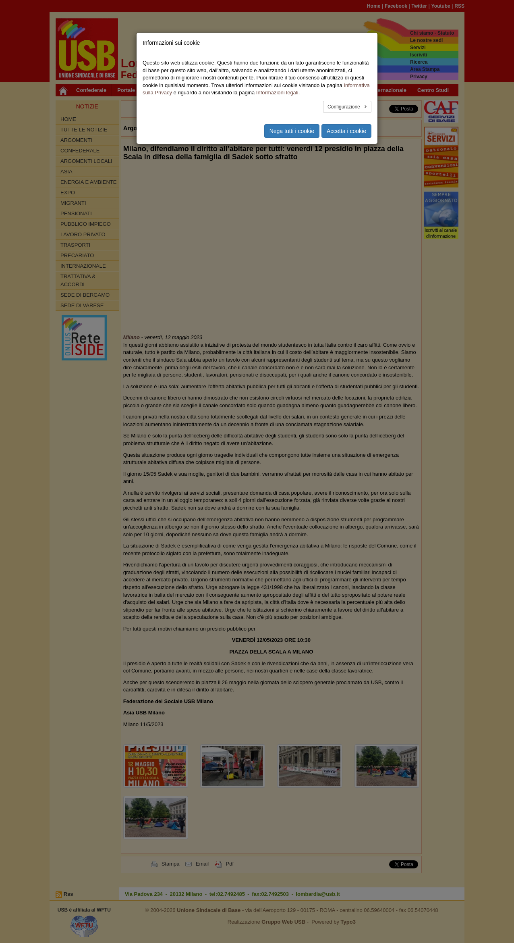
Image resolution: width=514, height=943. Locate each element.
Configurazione (344, 107)
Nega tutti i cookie (291, 131)
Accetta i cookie (346, 131)
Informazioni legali (277, 93)
